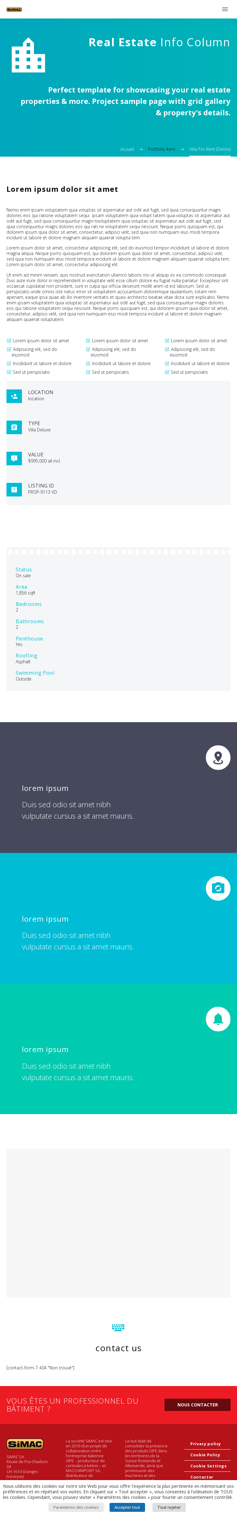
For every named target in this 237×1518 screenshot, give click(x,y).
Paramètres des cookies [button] (76, 1507)
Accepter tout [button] (127, 1507)
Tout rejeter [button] (169, 1507)
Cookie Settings (208, 1466)
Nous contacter (197, 1405)
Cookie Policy (205, 1455)
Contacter (202, 1477)
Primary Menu (225, 9)
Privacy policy (205, 1443)
